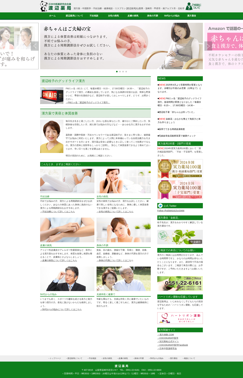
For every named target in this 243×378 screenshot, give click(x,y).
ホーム (52, 15)
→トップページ (54, 358)
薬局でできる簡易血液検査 (172, 129)
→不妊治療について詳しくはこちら (57, 211)
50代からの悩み (172, 15)
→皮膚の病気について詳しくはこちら (58, 260)
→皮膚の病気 (122, 358)
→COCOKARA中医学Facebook (172, 345)
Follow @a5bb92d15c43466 (170, 210)
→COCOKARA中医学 (167, 338)
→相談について (188, 358)
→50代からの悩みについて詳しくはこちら (61, 309)
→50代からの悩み (155, 358)
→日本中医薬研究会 (167, 348)
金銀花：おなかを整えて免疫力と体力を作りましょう (179, 121)
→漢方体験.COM (165, 334)
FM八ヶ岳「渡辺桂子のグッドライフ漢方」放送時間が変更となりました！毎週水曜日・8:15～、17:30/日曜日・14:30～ (179, 102)
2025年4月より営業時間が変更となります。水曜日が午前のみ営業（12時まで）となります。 (180, 88)
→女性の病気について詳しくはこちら (115, 211)
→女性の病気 (106, 358)
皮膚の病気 (133, 15)
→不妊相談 (91, 358)
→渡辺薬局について (74, 358)
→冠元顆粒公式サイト (168, 341)
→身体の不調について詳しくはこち (114, 260)
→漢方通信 (172, 358)
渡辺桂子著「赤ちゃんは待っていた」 (177, 112)
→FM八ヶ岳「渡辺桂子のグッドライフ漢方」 (88, 102)
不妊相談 (94, 15)
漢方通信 (191, 15)
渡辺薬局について (74, 15)
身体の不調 (152, 15)
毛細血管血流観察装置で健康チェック (177, 136)
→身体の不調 (138, 358)
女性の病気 (113, 15)
